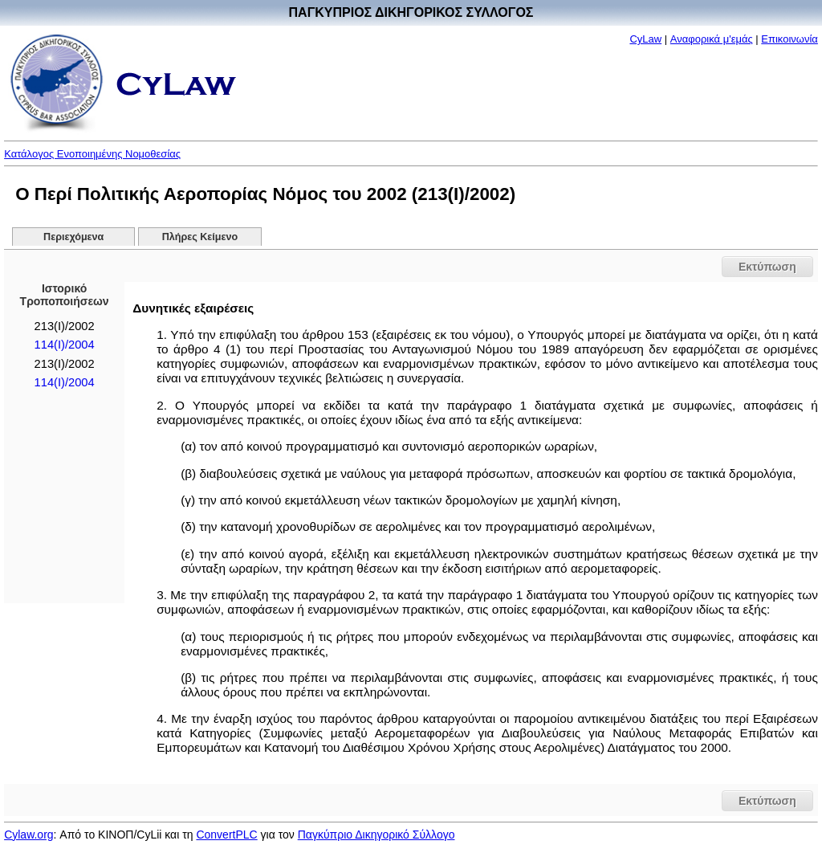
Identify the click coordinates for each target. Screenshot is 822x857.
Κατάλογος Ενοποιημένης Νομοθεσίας (92, 154)
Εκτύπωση (767, 266)
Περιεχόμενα (73, 237)
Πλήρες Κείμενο (200, 237)
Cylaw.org (28, 834)
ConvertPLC (226, 834)
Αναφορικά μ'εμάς (711, 39)
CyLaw (645, 39)
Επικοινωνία (789, 39)
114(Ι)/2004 (65, 344)
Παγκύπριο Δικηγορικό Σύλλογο (376, 834)
